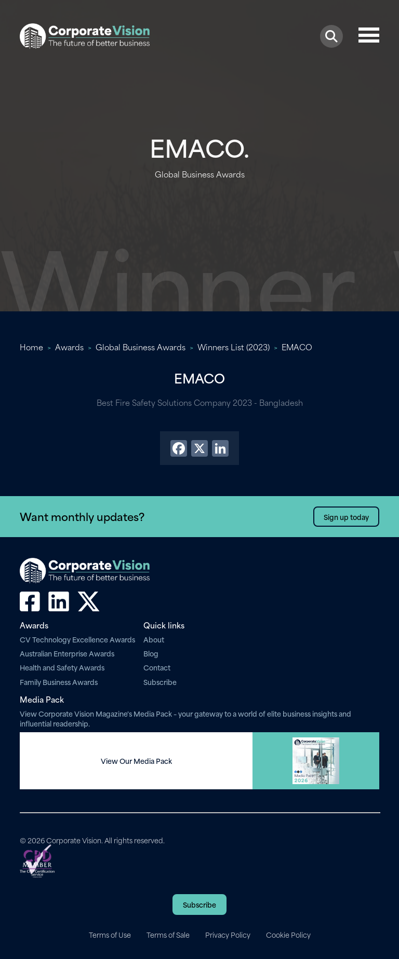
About (153, 639)
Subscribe (160, 682)
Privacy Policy (227, 934)
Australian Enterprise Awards (67, 653)
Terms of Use (110, 934)
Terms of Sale (168, 934)
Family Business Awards (59, 682)
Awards (69, 346)
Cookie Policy (288, 934)
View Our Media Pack (136, 761)
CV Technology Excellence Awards (77, 639)
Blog (150, 653)
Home (31, 346)
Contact (156, 667)
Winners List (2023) (233, 346)
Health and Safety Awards (62, 667)
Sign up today (346, 516)
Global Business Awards (140, 346)
